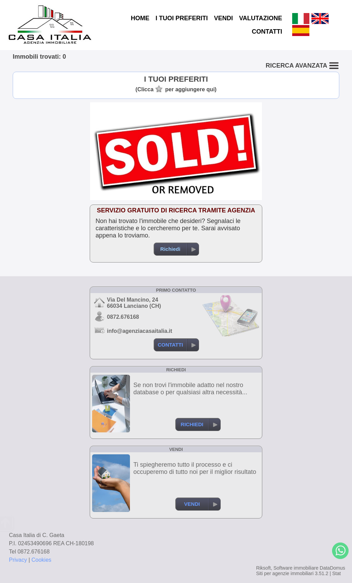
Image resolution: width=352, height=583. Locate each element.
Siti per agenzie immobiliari (285, 573)
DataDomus (332, 568)
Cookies (42, 560)
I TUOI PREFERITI (181, 18)
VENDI (223, 18)
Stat (336, 573)
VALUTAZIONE (260, 18)
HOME (140, 18)
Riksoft (263, 568)
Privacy (18, 560)
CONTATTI (267, 31)
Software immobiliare (295, 568)
